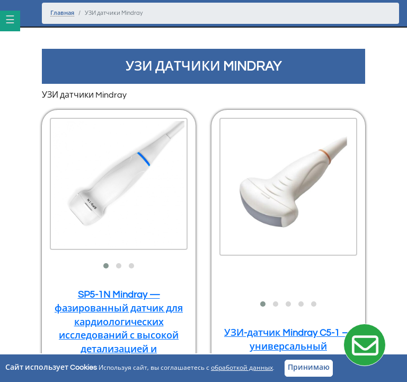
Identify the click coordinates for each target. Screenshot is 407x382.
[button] (106, 266)
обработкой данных (242, 367)
